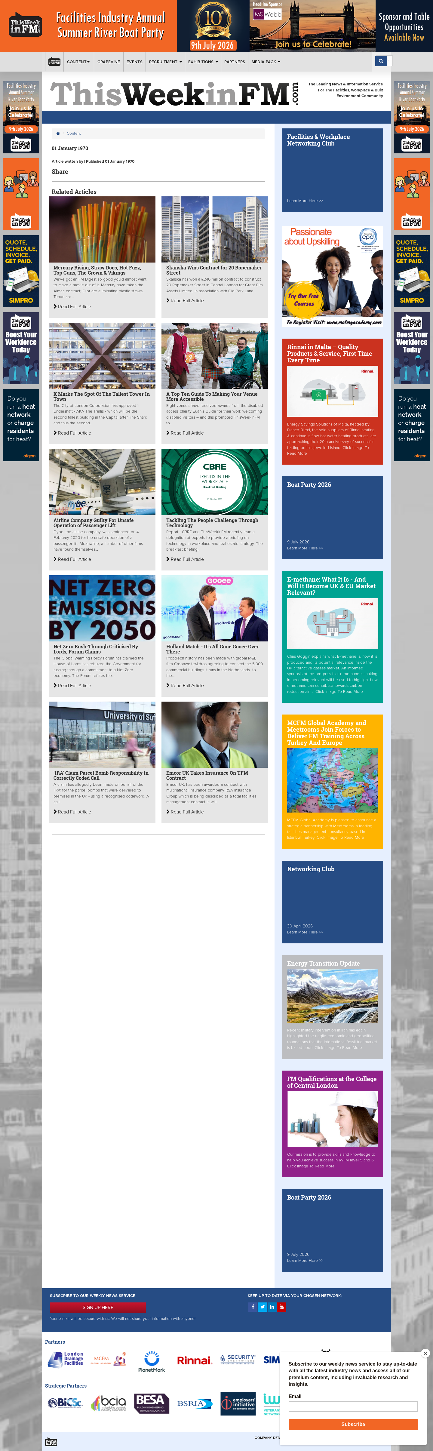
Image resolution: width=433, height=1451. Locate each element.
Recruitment (165, 62)
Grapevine (108, 62)
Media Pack (266, 62)
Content (79, 62)
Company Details (270, 1438)
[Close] (425, 1353)
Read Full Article (72, 307)
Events (135, 62)
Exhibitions (203, 62)
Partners (234, 62)
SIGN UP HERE (98, 1308)
